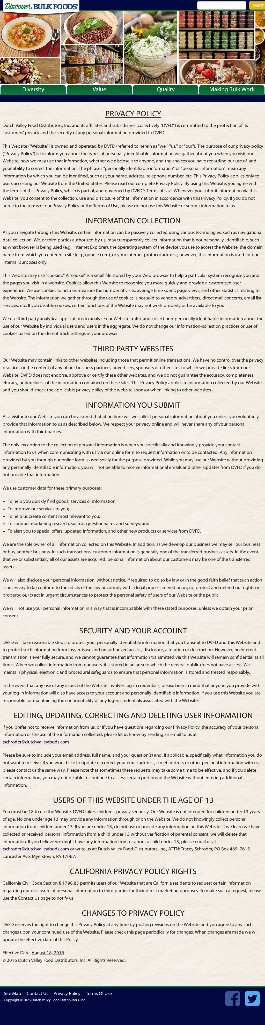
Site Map (12, 993)
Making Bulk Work (232, 89)
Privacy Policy (67, 993)
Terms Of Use (99, 993)
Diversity (33, 89)
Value (99, 89)
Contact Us (37, 993)
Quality (166, 89)
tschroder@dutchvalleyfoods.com (36, 742)
